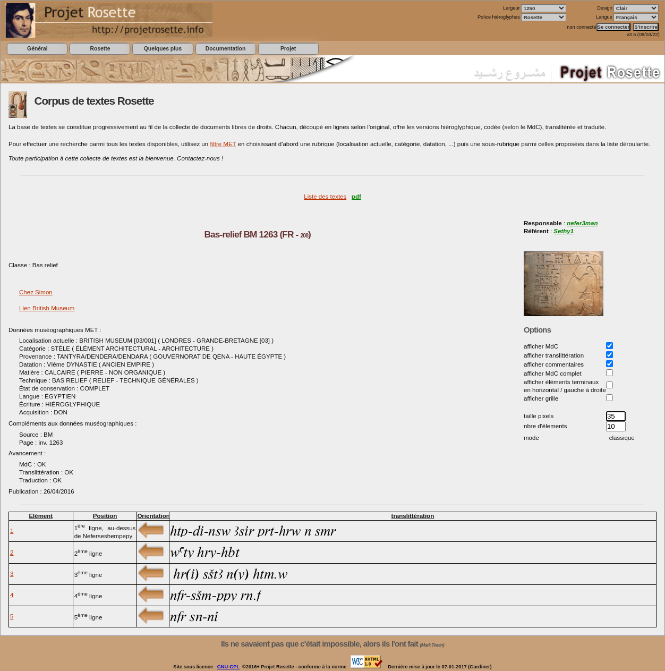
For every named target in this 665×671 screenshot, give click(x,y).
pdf (356, 196)
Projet (288, 49)
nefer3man (582, 223)
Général (37, 49)
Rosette (100, 49)
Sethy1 (563, 231)
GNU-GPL (228, 666)
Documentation (225, 49)
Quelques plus (163, 49)
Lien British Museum (46, 308)
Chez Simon (36, 292)
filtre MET (223, 144)
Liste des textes (325, 196)
